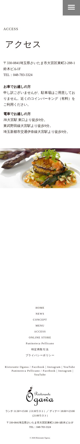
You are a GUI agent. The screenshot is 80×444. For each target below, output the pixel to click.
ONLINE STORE (40, 337)
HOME (40, 308)
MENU (40, 325)
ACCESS (40, 331)
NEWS (40, 313)
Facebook (38, 367)
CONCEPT (40, 319)
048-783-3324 (43, 427)
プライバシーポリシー (40, 355)
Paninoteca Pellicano (40, 343)
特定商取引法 (40, 349)
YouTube (69, 367)
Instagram (54, 367)
